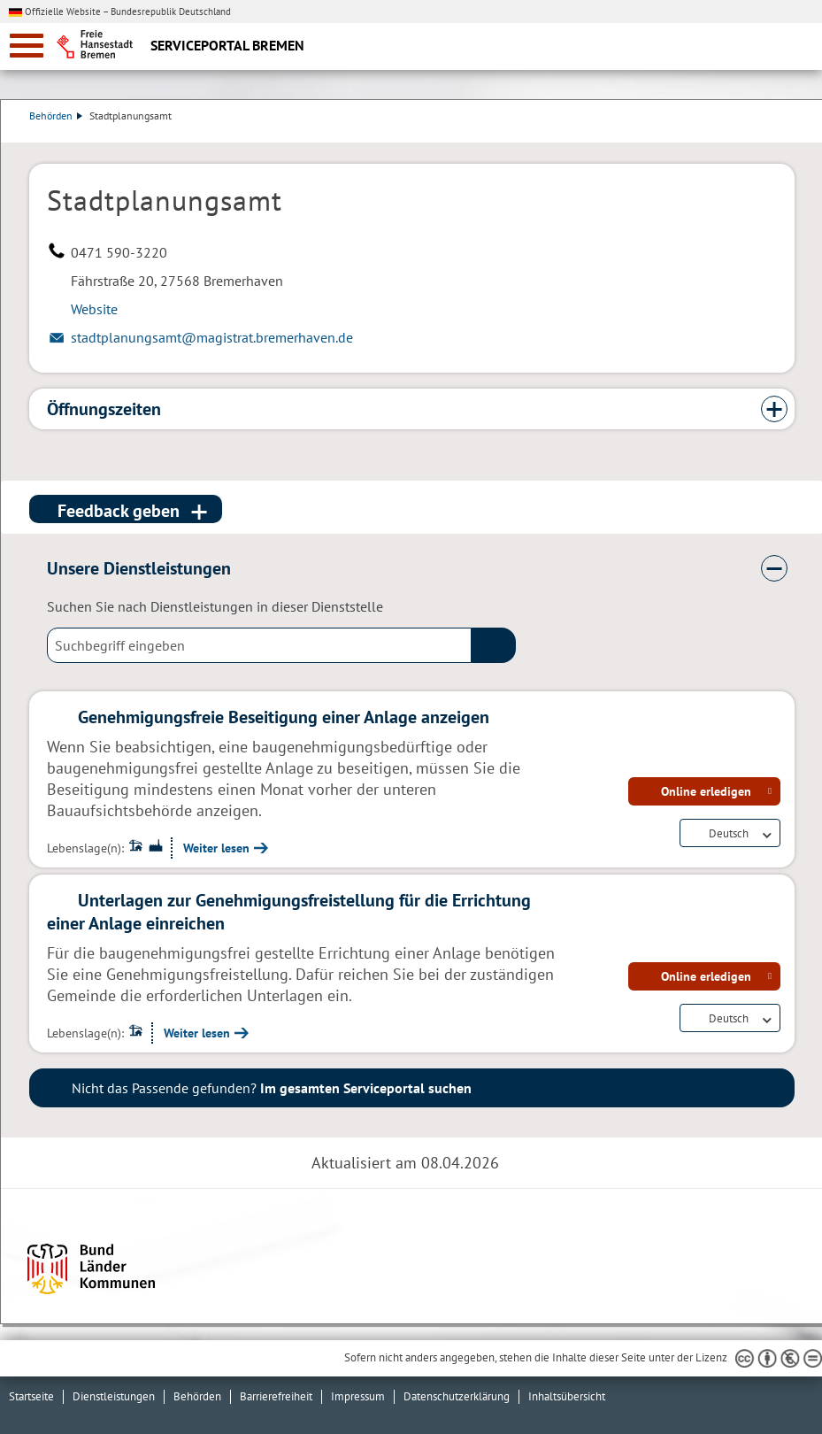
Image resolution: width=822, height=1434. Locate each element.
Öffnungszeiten (104, 408)
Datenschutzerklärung (456, 1396)
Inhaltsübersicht (566, 1396)
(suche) (494, 645)
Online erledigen (706, 791)
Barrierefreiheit (276, 1396)
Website (94, 309)
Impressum (358, 1396)
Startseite (31, 1396)
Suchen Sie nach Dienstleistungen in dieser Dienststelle (215, 606)
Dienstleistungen (114, 1396)
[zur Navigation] (26, 45)
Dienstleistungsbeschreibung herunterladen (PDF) (791, 133)
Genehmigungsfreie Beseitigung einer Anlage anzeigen (283, 717)
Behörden (55, 115)
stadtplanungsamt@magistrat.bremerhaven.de (212, 337)
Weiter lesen (216, 848)
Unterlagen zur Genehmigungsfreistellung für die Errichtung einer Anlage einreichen (289, 912)
